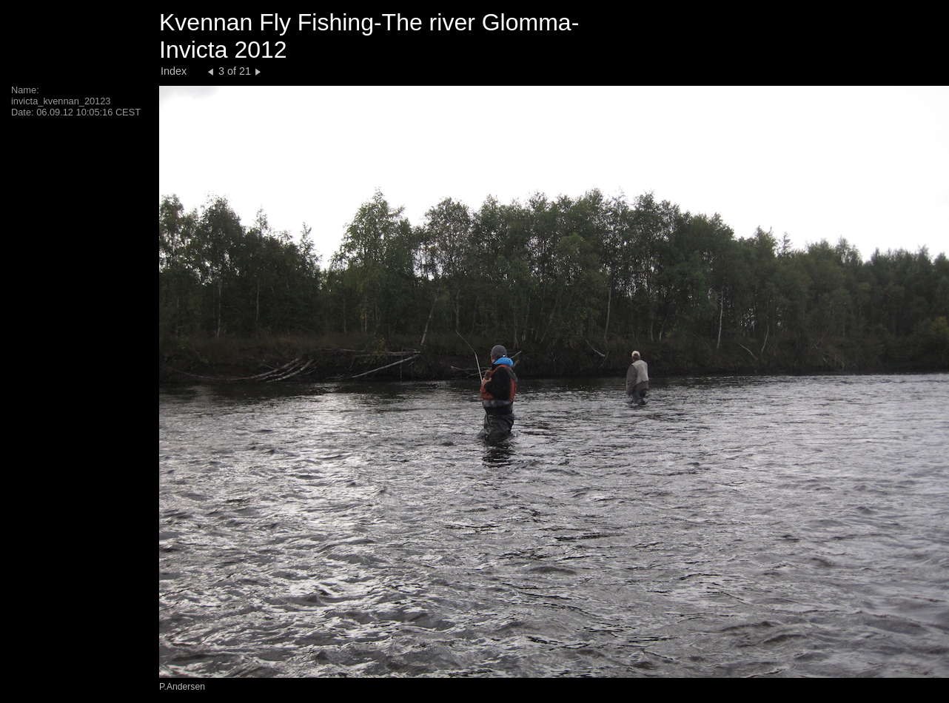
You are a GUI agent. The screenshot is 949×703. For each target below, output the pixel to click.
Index (174, 71)
